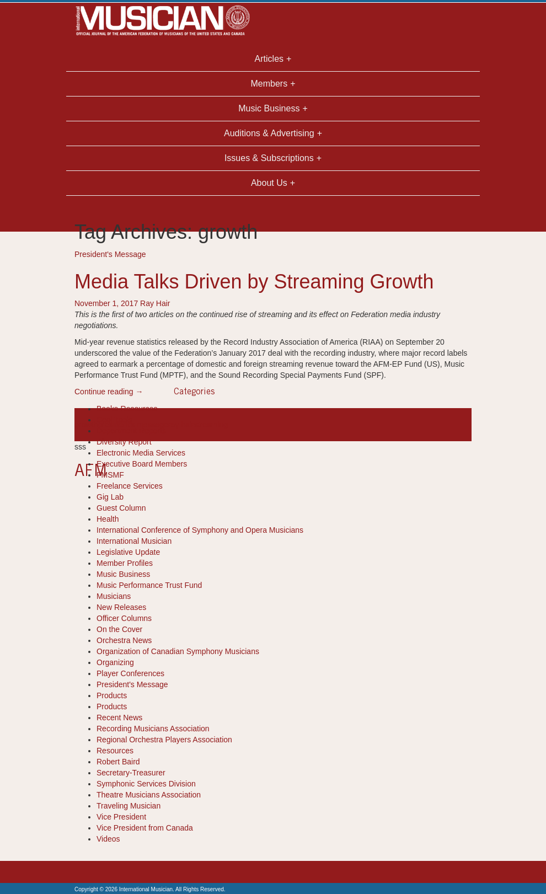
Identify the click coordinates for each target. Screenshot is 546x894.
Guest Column (121, 508)
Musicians (114, 596)
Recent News (119, 717)
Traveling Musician (128, 805)
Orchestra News (124, 640)
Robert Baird (118, 761)
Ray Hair (155, 303)
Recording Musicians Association (153, 728)
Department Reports (131, 430)
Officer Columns (124, 618)
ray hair (181, 424)
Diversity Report (124, 441)
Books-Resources (127, 408)
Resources (115, 750)
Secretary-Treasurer (131, 772)
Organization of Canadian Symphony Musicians (178, 651)
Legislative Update (128, 552)
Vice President (121, 816)
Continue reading (108, 391)
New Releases (121, 607)
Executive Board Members (142, 463)
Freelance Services (130, 485)
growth (86, 424)
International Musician (134, 541)
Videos (108, 838)
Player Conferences (130, 673)
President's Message (110, 254)
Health (108, 519)
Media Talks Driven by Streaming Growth (254, 281)
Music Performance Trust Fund (149, 585)
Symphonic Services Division (146, 783)
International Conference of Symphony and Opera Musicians (200, 530)
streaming (211, 424)
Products (112, 695)
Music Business (123, 574)
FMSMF (110, 474)
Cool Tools (114, 419)
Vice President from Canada (145, 827)
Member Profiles (125, 563)
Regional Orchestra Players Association (164, 739)
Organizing (115, 662)
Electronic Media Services (141, 452)
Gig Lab (110, 496)
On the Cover (119, 629)
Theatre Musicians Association (149, 794)
